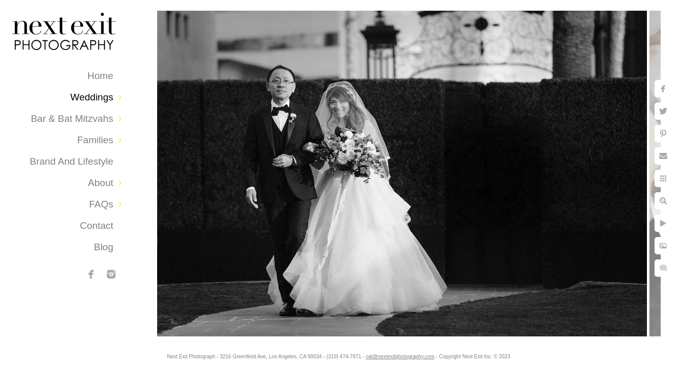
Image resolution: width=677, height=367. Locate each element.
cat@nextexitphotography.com (402, 354)
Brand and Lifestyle (71, 161)
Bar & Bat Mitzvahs (72, 118)
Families (95, 140)
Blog (103, 247)
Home (100, 75)
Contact (96, 225)
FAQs (101, 204)
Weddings (91, 97)
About (100, 182)
